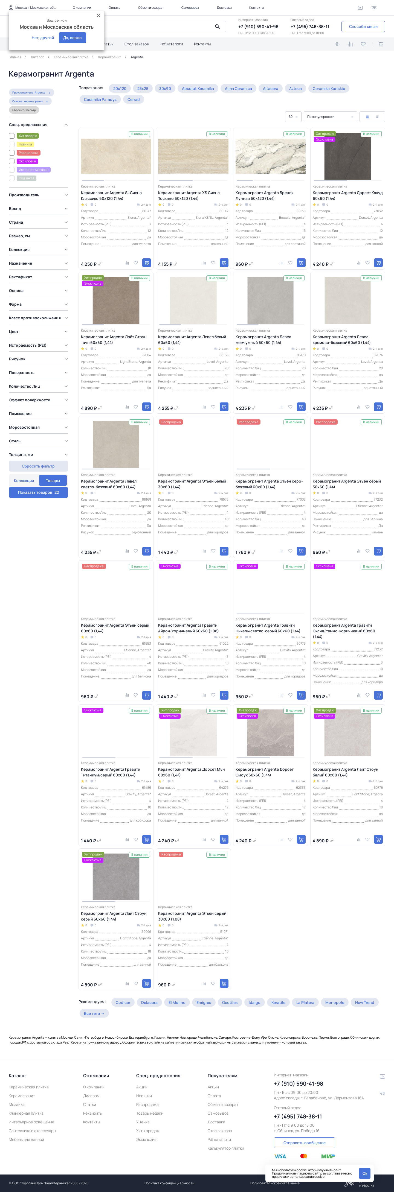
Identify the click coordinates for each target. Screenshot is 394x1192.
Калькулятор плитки (226, 1148)
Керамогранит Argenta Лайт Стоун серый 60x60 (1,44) (114, 916)
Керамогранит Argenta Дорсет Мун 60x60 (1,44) (191, 772)
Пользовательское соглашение (275, 1183)
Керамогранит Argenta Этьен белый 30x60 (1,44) (192, 483)
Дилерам (91, 1095)
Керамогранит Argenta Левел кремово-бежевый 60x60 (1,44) (342, 339)
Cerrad (134, 99)
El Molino (177, 1002)
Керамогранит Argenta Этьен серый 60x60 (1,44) (115, 628)
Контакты (256, 7)
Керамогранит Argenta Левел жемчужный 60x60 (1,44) (263, 339)
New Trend (364, 1002)
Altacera (270, 88)
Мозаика (17, 1104)
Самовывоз (190, 7)
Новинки (144, 1095)
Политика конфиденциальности (169, 1183)
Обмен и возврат (151, 7)
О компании (82, 7)
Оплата (114, 7)
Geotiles (230, 1002)
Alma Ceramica (238, 88)
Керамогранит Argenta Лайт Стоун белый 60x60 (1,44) (345, 772)
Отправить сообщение (304, 1142)
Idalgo (254, 1002)
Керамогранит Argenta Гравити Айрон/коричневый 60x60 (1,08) (188, 628)
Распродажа (147, 1104)
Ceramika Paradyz (100, 99)
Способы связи (363, 26)
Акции (141, 1086)
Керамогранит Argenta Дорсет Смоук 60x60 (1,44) (265, 772)
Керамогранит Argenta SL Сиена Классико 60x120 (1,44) (111, 195)
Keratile (278, 1002)
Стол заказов (136, 43)
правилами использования (293, 1176)
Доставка (224, 7)
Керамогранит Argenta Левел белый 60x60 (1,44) (192, 339)
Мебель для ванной (26, 1139)
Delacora (149, 1002)
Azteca (295, 88)
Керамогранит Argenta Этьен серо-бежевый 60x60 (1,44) (269, 483)
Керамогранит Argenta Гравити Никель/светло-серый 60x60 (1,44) (268, 628)
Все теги (92, 1013)
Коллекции (24, 90)
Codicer (123, 1002)
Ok (365, 1173)
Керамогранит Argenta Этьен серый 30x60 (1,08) (192, 916)
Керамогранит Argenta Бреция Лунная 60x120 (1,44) (265, 195)
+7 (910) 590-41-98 (258, 27)
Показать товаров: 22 (38, 477)
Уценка (143, 1121)
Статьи (107, 43)
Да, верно (72, 37)
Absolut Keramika (198, 88)
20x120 (119, 88)
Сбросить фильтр (24, 122)
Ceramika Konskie (329, 88)
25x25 (142, 88)
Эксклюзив (146, 1139)
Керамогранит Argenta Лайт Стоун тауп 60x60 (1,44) (114, 339)
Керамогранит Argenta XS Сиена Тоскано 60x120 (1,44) (189, 195)
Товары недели (149, 1113)
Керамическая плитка (29, 1086)
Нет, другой (43, 37)
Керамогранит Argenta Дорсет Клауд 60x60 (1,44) (348, 195)
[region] (40, 291)
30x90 (165, 88)
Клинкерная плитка (26, 1113)
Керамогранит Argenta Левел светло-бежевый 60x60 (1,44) (109, 483)
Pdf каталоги (171, 43)
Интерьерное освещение (31, 1121)
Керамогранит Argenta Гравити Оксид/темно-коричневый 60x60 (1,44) (344, 631)
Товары (53, 90)
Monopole (334, 1002)
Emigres (203, 1002)
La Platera (305, 1002)
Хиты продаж (148, 1130)
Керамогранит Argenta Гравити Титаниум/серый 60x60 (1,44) (110, 772)
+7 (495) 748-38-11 (310, 27)
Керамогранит (22, 1095)
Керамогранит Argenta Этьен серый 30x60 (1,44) (347, 483)
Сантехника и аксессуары (32, 1130)
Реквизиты (92, 1113)
